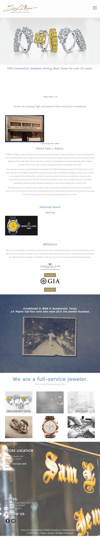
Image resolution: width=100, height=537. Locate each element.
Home (23, 529)
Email (7, 466)
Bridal (46, 529)
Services (75, 529)
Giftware (66, 529)
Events (31, 529)
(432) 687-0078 (19, 464)
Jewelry (39, 529)
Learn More (50, 275)
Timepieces (56, 529)
